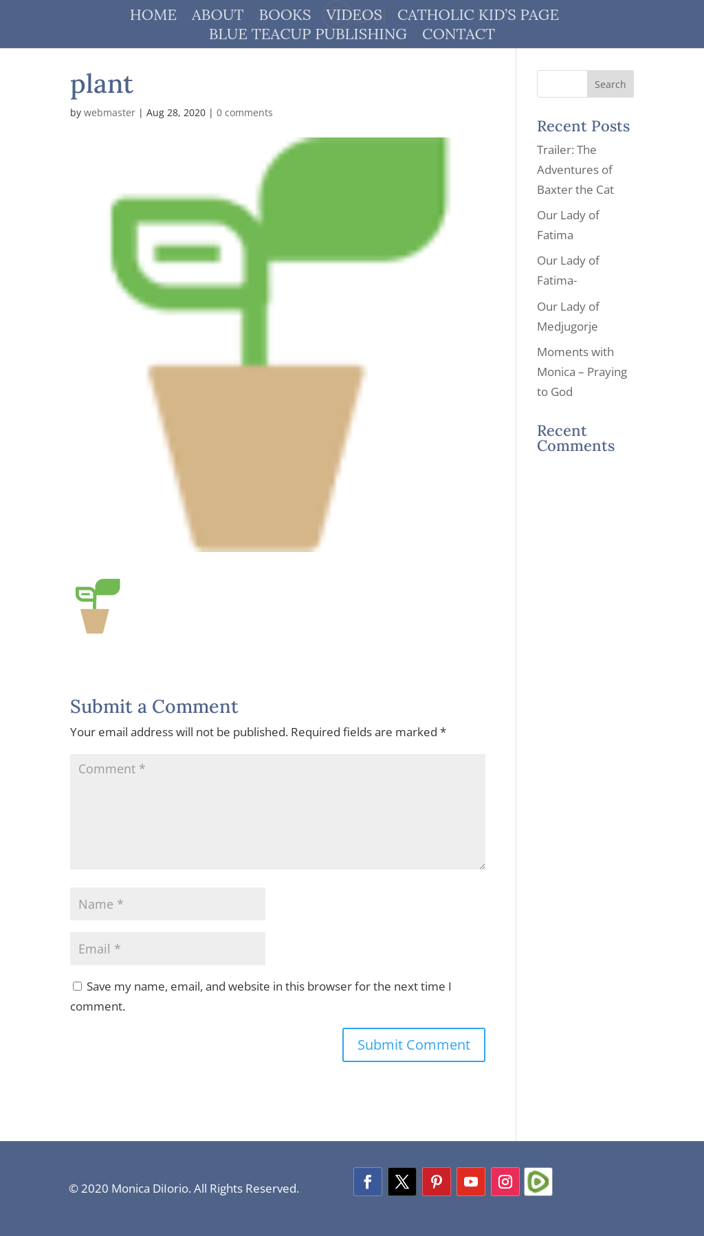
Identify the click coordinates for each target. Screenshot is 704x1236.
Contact (458, 36)
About (217, 17)
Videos (354, 17)
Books (285, 17)
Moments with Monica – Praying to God (582, 371)
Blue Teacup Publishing (308, 36)
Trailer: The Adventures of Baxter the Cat (575, 169)
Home (153, 17)
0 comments (245, 112)
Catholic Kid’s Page (478, 17)
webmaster (109, 112)
